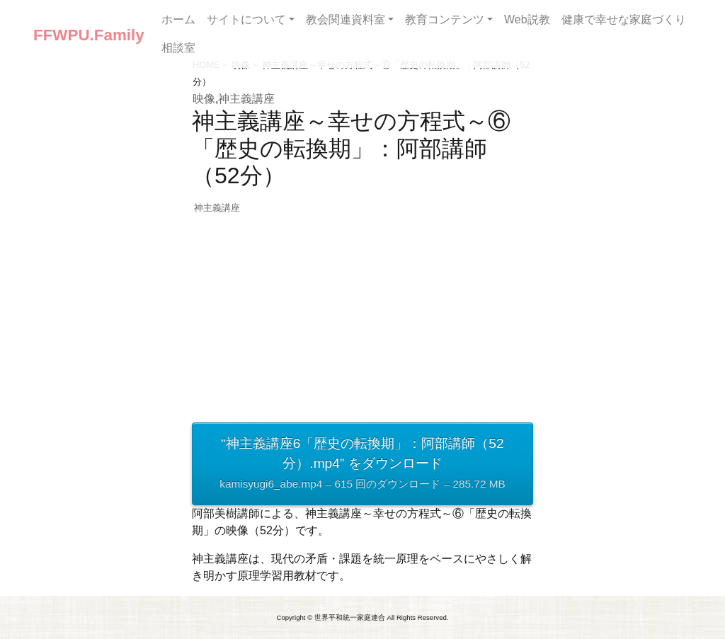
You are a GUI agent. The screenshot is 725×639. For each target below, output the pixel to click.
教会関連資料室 (345, 19)
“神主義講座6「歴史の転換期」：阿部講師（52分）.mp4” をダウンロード (362, 465)
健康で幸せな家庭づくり (623, 19)
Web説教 (527, 19)
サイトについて (246, 19)
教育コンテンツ (444, 19)
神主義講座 (246, 99)
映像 (204, 99)
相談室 (178, 48)
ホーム (178, 19)
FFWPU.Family (88, 35)
